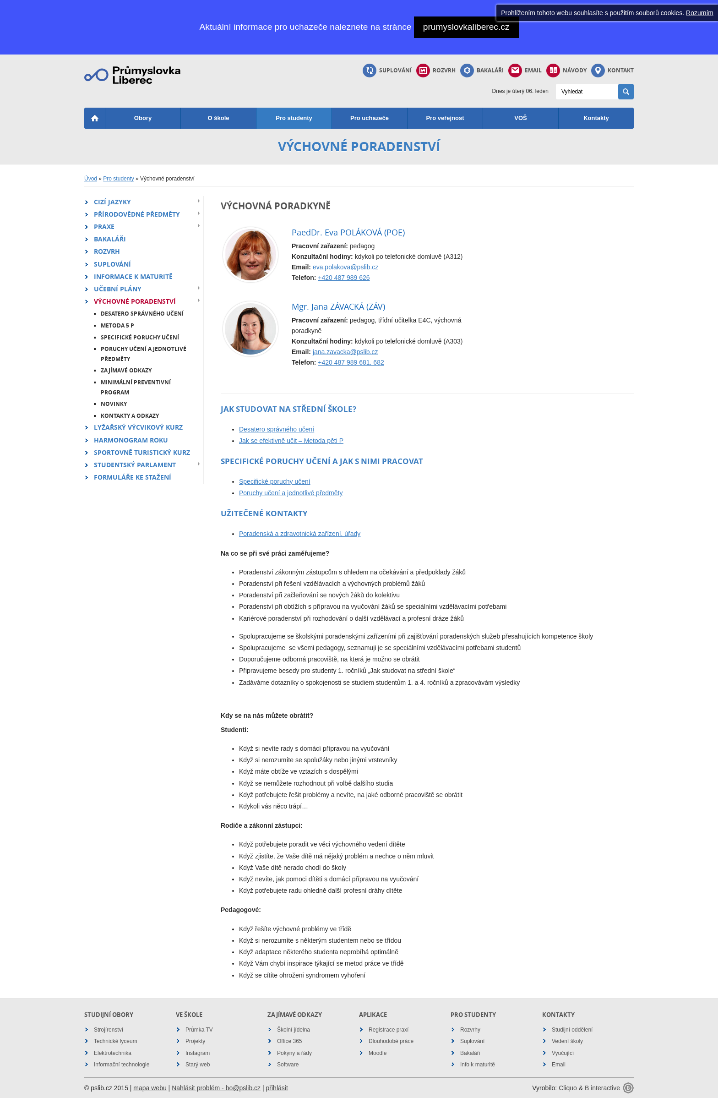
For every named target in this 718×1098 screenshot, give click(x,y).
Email (525, 70)
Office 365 (289, 1041)
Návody (566, 70)
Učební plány (117, 288)
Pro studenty (294, 118)
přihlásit (277, 1088)
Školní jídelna (293, 1030)
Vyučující (563, 1053)
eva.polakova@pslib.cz (345, 267)
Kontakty (596, 118)
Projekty (195, 1041)
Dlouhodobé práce (391, 1041)
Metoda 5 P (117, 325)
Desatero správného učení (142, 313)
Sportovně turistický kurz (142, 452)
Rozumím (699, 12)
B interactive (602, 1088)
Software (288, 1064)
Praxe (104, 226)
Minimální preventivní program (136, 387)
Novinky (114, 404)
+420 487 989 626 (344, 277)
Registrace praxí (388, 1030)
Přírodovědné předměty (137, 214)
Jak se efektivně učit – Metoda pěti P (291, 440)
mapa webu (149, 1088)
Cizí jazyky (112, 201)
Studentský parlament (135, 464)
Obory (143, 118)
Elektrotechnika (112, 1053)
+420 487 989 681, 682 (351, 362)
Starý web (197, 1064)
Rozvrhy (470, 1030)
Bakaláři (482, 70)
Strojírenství (108, 1030)
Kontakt (612, 70)
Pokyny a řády (294, 1053)
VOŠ (520, 118)
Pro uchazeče (369, 118)
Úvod (90, 178)
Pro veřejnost (445, 118)
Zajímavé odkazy (126, 370)
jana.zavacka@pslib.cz (345, 351)
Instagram (197, 1053)
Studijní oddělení (572, 1030)
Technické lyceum (115, 1041)
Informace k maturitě (133, 276)
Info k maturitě (477, 1064)
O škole (218, 118)
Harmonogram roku (131, 440)
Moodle (377, 1053)
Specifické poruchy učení (140, 337)
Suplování (387, 70)
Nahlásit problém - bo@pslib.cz (216, 1088)
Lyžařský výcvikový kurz (138, 427)
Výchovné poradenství (135, 301)
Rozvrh (436, 70)
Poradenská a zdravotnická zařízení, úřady (299, 533)
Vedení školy (567, 1041)
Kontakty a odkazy (130, 416)
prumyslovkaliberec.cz (466, 27)
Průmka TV (199, 1030)
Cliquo (568, 1088)
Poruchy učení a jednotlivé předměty (143, 354)
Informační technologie (121, 1064)
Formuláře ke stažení (132, 477)
